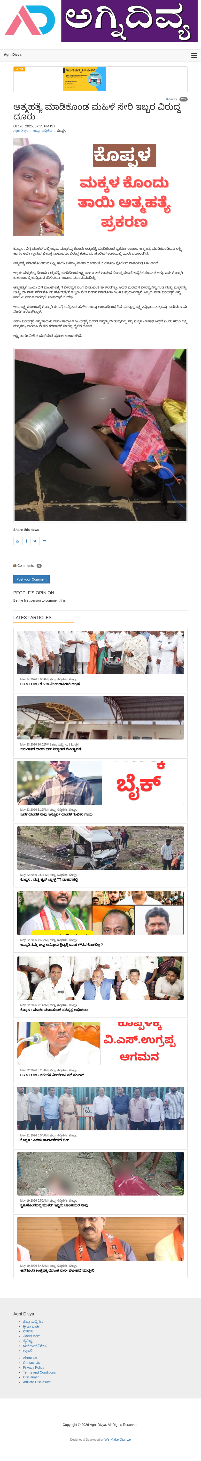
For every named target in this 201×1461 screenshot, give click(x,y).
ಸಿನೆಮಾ (28, 1331)
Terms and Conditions (39, 1372)
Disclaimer (31, 1377)
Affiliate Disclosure (37, 1382)
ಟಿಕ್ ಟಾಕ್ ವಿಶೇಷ (34, 1346)
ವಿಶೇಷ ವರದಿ (31, 1336)
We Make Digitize (100, 1439)
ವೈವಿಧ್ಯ (28, 1341)
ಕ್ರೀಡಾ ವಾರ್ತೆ (31, 1326)
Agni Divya (20, 130)
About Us (30, 1358)
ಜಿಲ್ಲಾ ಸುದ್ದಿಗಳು (42, 130)
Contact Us (31, 1363)
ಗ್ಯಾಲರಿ (27, 1350)
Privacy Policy (33, 1367)
